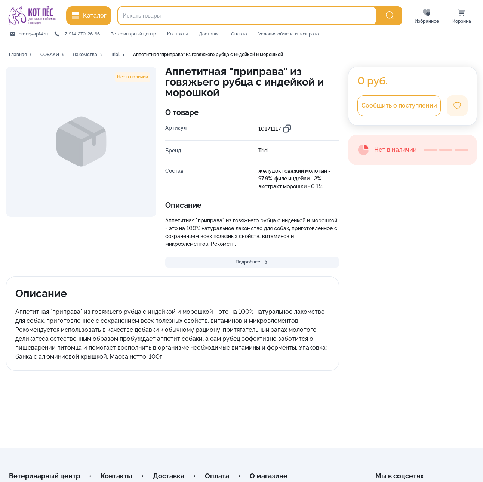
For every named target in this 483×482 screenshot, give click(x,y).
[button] (21, 55)
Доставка (209, 34)
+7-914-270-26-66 (81, 34)
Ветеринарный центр (133, 34)
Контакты (177, 34)
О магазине (268, 476)
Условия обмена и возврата (288, 34)
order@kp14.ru (33, 34)
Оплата (239, 34)
